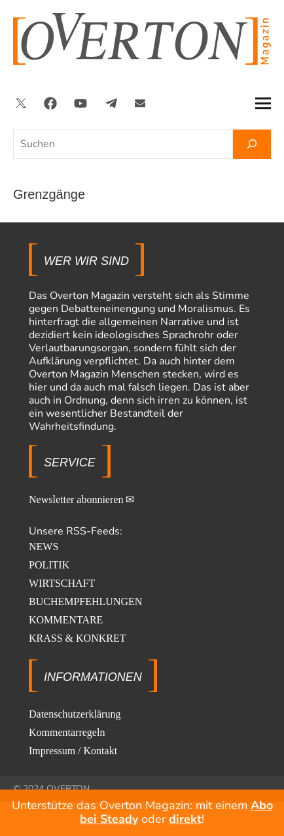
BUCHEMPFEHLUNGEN (85, 601)
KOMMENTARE (66, 619)
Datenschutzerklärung (74, 714)
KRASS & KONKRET (77, 638)
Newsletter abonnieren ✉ (81, 499)
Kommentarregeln (67, 732)
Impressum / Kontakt (73, 750)
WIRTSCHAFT (62, 583)
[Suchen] (252, 144)
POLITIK (49, 564)
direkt (185, 819)
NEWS (43, 546)
